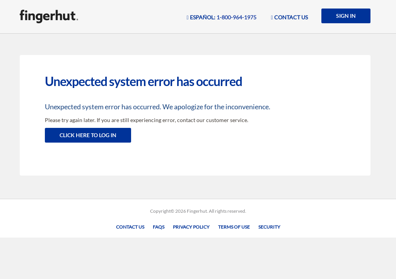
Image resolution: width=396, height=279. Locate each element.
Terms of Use (234, 227)
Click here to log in (88, 135)
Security (269, 227)
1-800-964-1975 (236, 17)
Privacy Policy (191, 227)
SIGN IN (346, 15)
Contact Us (130, 227)
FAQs (158, 227)
